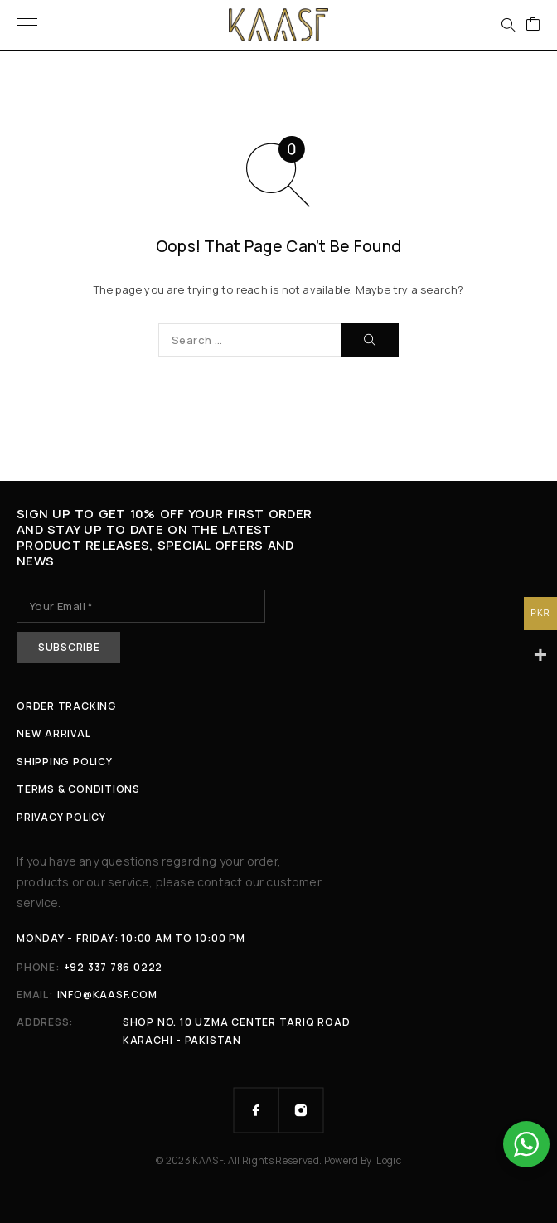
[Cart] (533, 25)
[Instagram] (300, 1110)
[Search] (508, 24)
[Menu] (27, 25)
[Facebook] (256, 1110)
